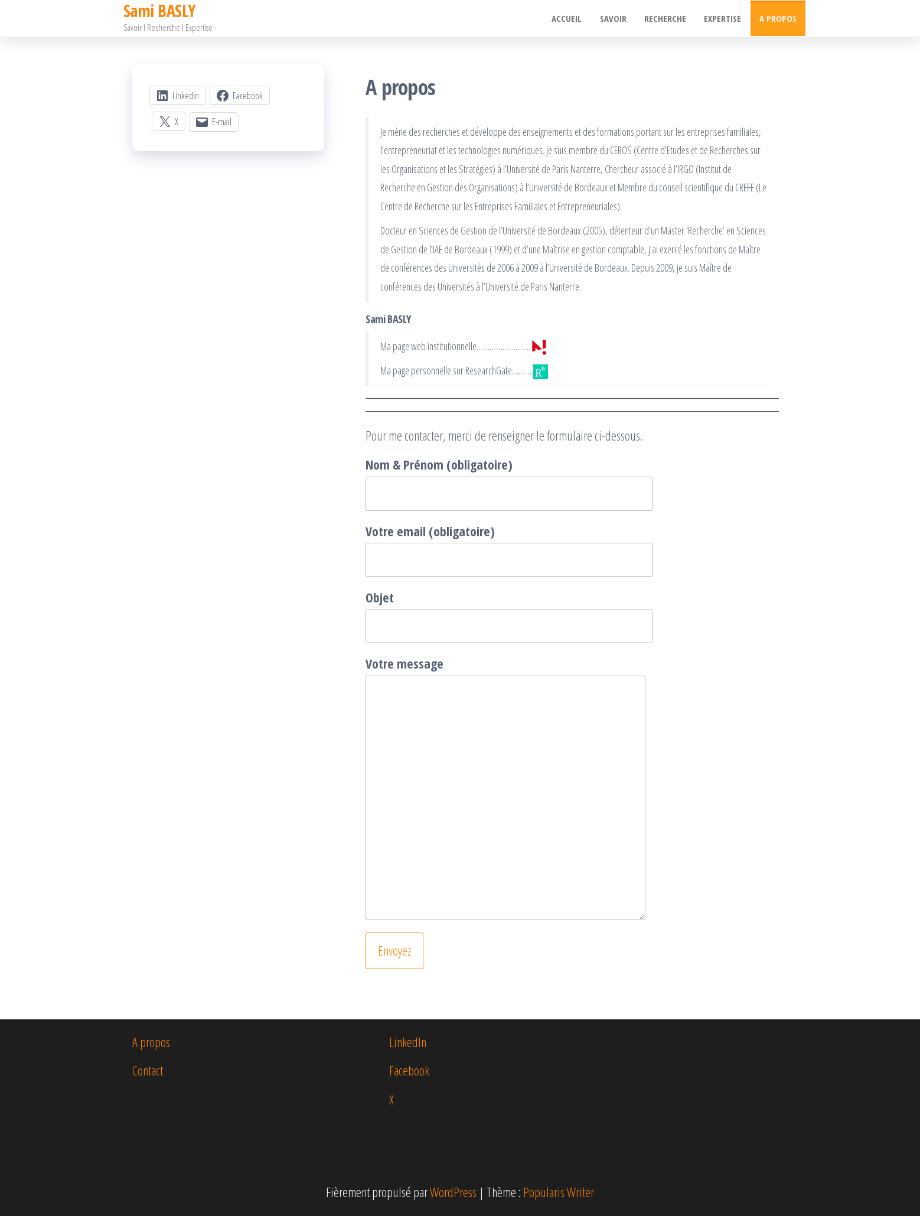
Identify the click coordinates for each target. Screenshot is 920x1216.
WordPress (453, 1192)
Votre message (505, 787)
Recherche (666, 18)
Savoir (614, 18)
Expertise (723, 18)
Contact (147, 1070)
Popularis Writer (558, 1192)
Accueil (568, 18)
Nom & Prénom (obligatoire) (509, 482)
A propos (778, 18)
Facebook (409, 1070)
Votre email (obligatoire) (509, 549)
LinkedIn (407, 1042)
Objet (509, 615)
